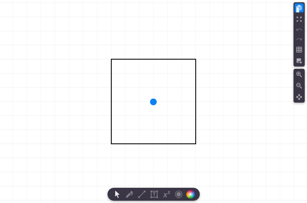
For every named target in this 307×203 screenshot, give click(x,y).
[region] (153, 101)
